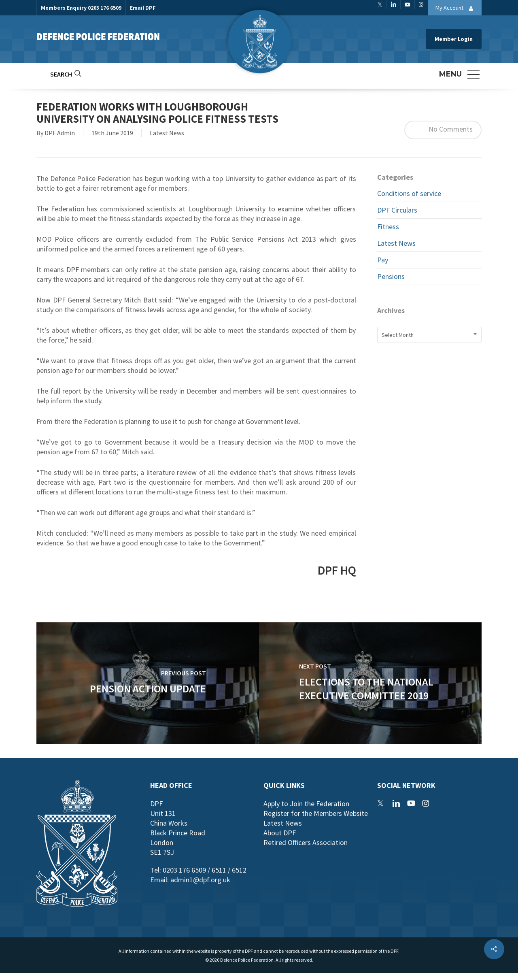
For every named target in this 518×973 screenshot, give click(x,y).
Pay (382, 259)
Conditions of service (409, 193)
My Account (456, 8)
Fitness (388, 226)
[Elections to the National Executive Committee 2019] (370, 683)
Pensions (391, 276)
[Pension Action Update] (147, 683)
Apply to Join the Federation (306, 803)
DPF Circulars (397, 210)
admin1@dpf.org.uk (200, 879)
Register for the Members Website (315, 813)
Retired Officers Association (305, 842)
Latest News (167, 133)
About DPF (279, 832)
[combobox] (429, 335)
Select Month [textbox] (398, 335)
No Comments (443, 130)
